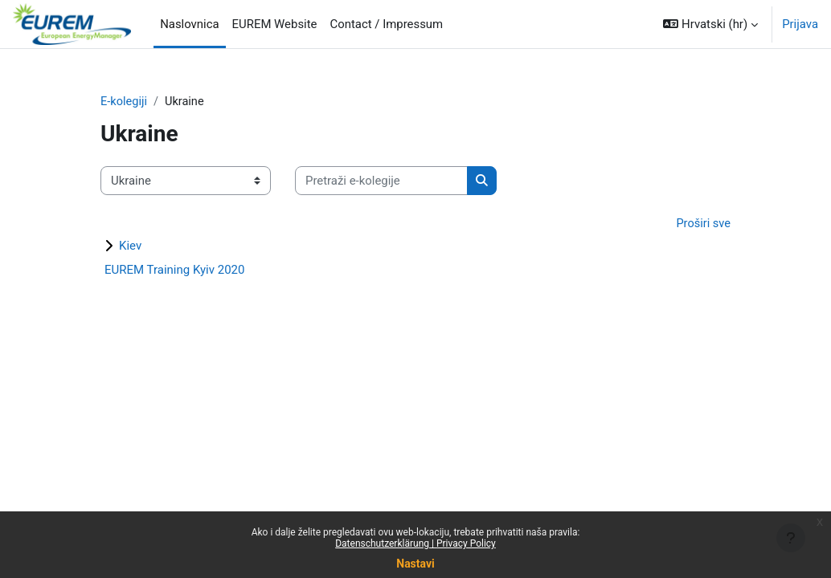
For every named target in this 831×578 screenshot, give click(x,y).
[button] (710, 24)
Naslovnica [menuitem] (189, 24)
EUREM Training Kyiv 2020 (174, 270)
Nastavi (415, 563)
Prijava (800, 24)
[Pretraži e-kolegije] (381, 180)
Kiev (130, 246)
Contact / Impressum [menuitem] (387, 24)
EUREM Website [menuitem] (274, 24)
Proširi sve (703, 224)
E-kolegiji (124, 102)
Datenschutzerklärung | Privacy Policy (415, 543)
